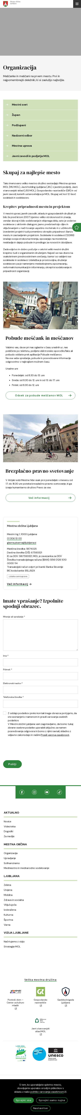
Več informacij (50, 488)
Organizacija (11, 843)
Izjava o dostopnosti (40, 1075)
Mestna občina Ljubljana (22, 516)
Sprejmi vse (23, 1100)
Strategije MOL (12, 937)
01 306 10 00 (14, 528)
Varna (7, 915)
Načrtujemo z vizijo (14, 932)
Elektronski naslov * (13, 673)
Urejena (8, 880)
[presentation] (27, 739)
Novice (7, 811)
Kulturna (8, 905)
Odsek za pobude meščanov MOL (43, 386)
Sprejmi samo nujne (52, 1100)
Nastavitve (40, 1108)
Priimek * (7, 659)
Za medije (9, 826)
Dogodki (8, 821)
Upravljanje (10, 848)
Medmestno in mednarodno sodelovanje (26, 858)
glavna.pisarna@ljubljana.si (21, 533)
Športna (8, 910)
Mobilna (8, 885)
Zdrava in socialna (14, 890)
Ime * (5, 646)
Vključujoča (10, 895)
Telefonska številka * (13, 687)
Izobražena (10, 900)
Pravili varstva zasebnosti (55, 725)
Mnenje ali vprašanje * (14, 606)
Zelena (7, 875)
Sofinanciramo (12, 853)
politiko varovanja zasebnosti (48, 1091)
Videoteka (10, 816)
